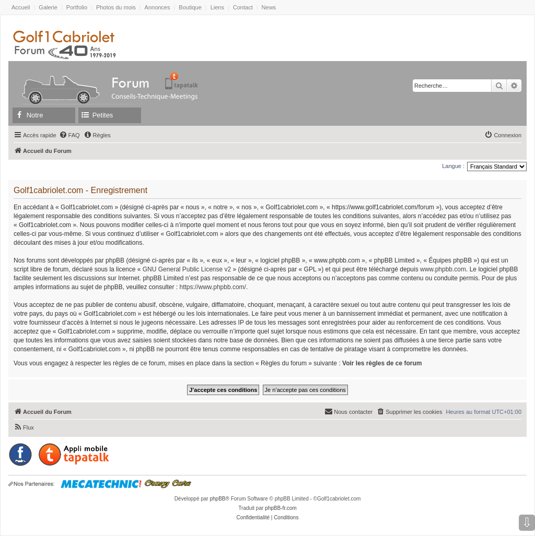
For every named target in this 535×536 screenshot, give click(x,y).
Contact (243, 7)
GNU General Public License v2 (187, 269)
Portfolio (76, 7)
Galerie (48, 7)
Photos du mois (116, 7)
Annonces (157, 7)
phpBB (217, 499)
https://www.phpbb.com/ (213, 287)
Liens (217, 7)
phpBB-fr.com (281, 508)
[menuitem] (69, 135)
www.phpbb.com (443, 269)
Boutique (190, 7)
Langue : (453, 166)
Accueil (20, 7)
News (269, 7)
